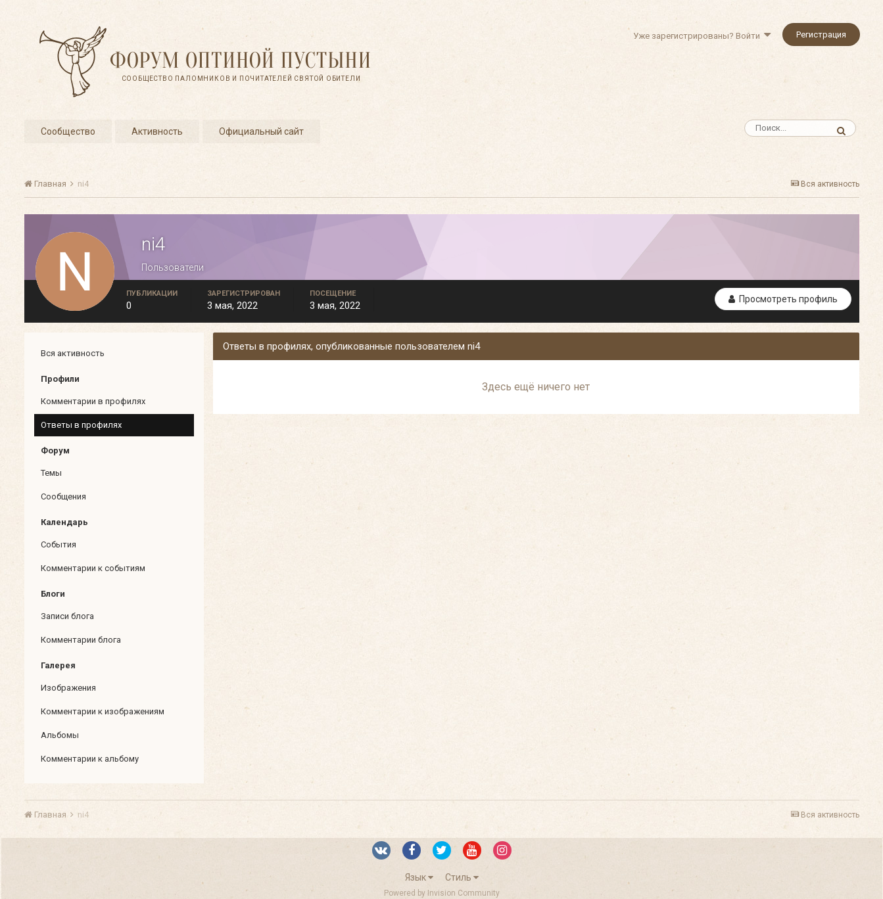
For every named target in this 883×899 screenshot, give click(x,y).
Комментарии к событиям (93, 568)
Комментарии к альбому (90, 759)
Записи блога (67, 616)
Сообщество (68, 131)
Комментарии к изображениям (102, 711)
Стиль (462, 877)
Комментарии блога (81, 640)
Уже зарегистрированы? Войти (702, 36)
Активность (157, 131)
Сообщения (63, 496)
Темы (51, 473)
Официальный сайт (261, 131)
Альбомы (60, 735)
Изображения (68, 688)
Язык (419, 877)
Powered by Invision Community (442, 893)
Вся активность (73, 353)
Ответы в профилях (81, 425)
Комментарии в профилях (93, 401)
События (58, 544)
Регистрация (821, 34)
